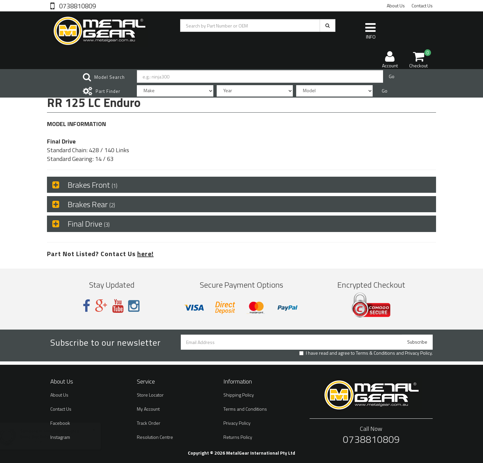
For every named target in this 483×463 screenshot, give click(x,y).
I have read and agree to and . (366, 353)
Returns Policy (237, 437)
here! (145, 253)
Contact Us (422, 5)
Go (391, 76)
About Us (396, 5)
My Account (148, 408)
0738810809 (77, 5)
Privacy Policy (418, 352)
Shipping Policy (238, 394)
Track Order (148, 422)
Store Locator (150, 394)
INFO (370, 30)
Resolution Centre (155, 437)
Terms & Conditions (375, 352)
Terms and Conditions (245, 408)
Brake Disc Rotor (42, 436)
